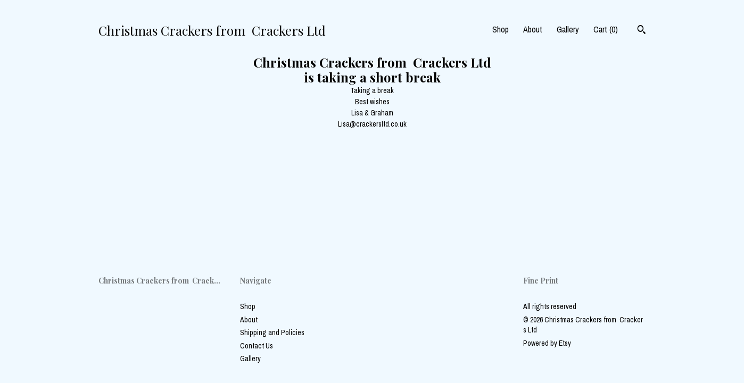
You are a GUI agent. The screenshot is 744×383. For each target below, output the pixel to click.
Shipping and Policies (272, 332)
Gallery (568, 29)
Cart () (605, 29)
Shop (500, 29)
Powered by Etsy (547, 343)
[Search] (642, 31)
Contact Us (256, 346)
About (532, 29)
